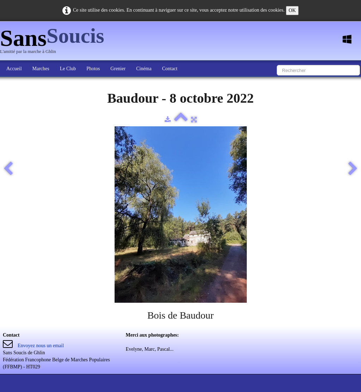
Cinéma (144, 68)
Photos (93, 68)
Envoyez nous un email (41, 345)
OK (292, 10)
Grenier (118, 68)
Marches (40, 68)
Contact (170, 68)
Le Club (68, 68)
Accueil (14, 68)
